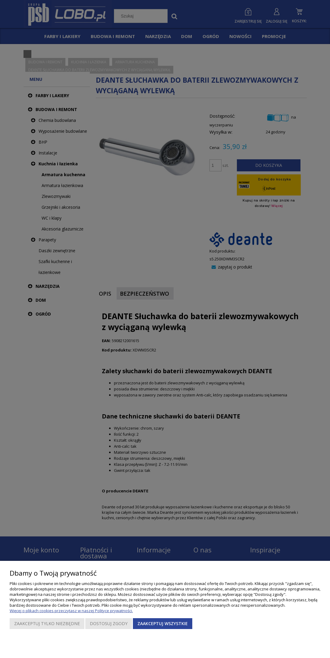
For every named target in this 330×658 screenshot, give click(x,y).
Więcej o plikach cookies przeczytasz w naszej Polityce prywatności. (71, 610)
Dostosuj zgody (108, 623)
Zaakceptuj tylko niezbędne (47, 623)
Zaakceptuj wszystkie (162, 623)
